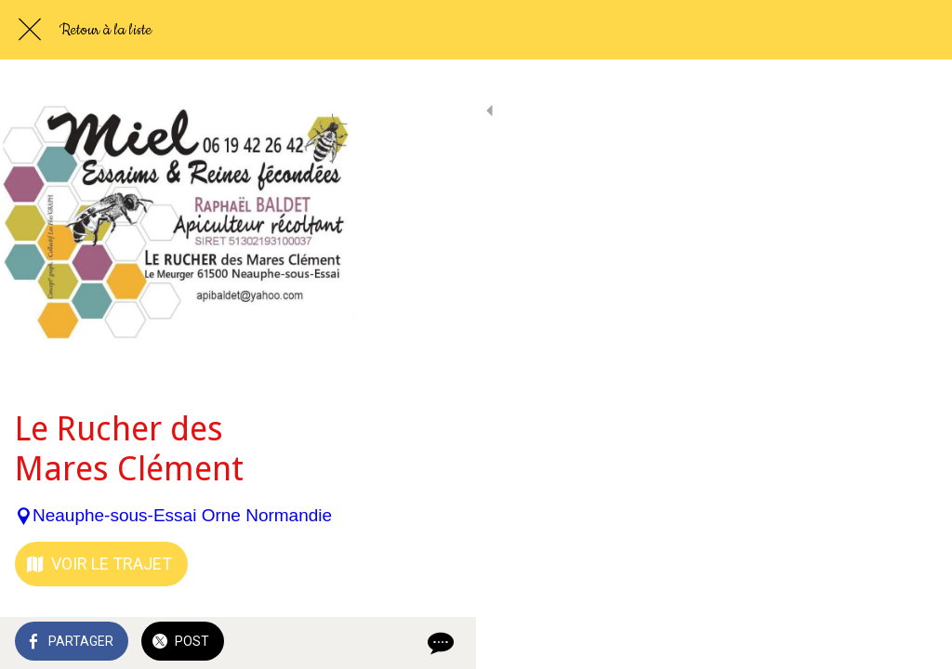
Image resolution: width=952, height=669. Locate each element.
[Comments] (914, 643)
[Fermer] (30, 30)
